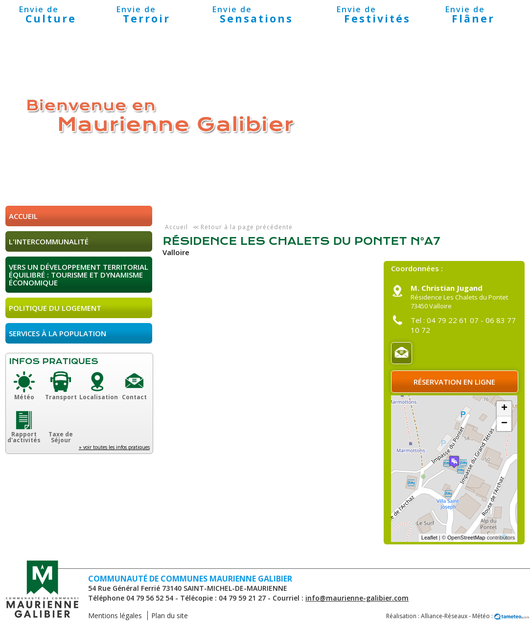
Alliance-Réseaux (444, 616)
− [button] (504, 423)
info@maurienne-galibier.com (357, 598)
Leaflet (429, 537)
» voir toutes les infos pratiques (114, 447)
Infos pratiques (53, 361)
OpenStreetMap (466, 537)
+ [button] (504, 408)
